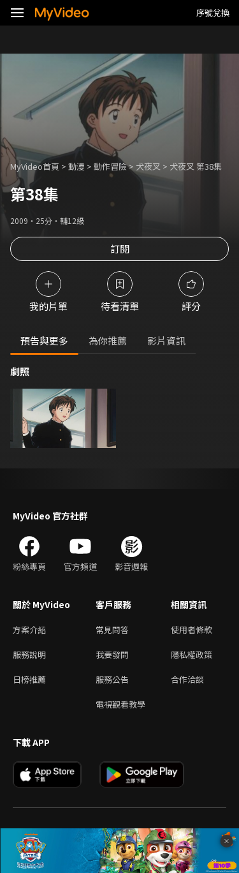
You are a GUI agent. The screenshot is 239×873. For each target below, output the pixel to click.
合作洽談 (187, 679)
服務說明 (29, 654)
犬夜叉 (148, 166)
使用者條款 (191, 629)
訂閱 (119, 248)
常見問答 (112, 629)
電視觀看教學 (120, 704)
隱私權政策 (191, 654)
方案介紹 (29, 629)
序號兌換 (212, 12)
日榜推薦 (29, 679)
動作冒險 (110, 166)
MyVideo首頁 (34, 166)
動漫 (76, 166)
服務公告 (112, 679)
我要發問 (112, 654)
